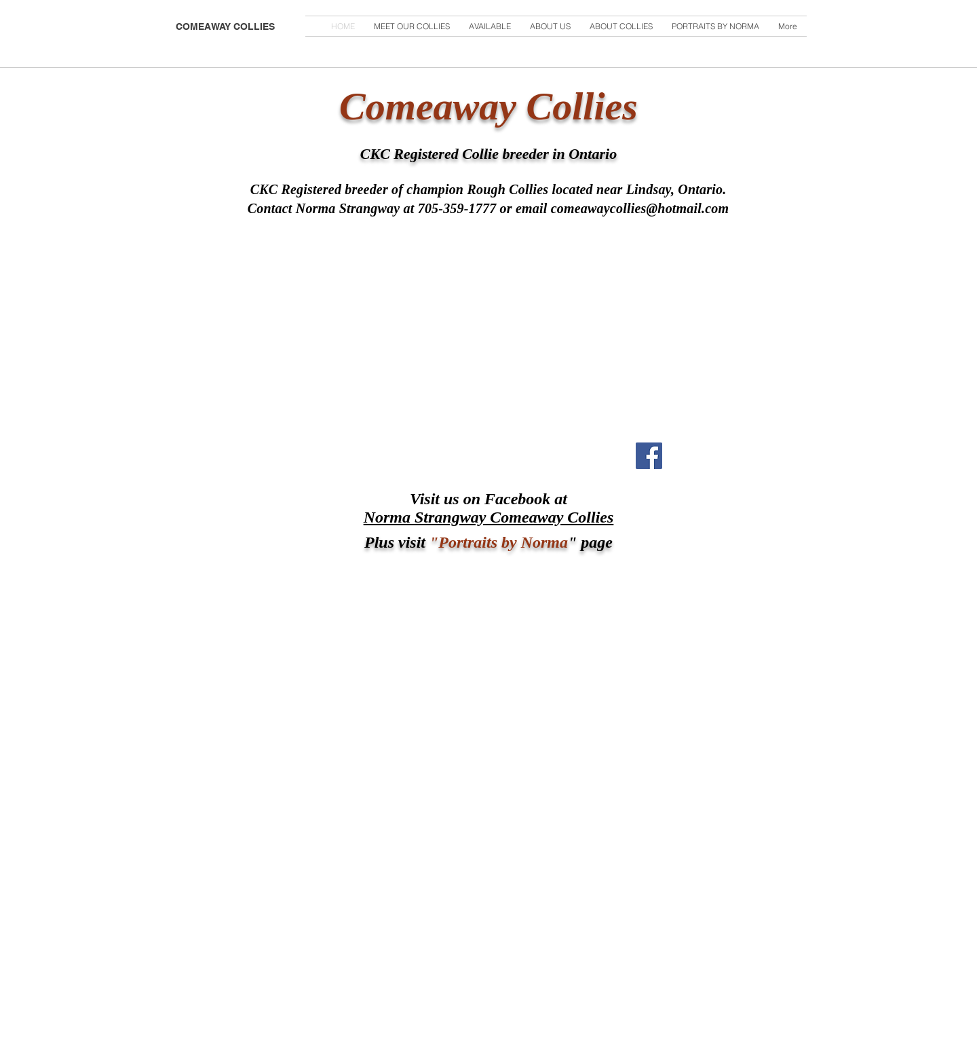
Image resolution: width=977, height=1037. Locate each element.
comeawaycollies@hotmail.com (640, 208)
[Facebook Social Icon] (649, 455)
